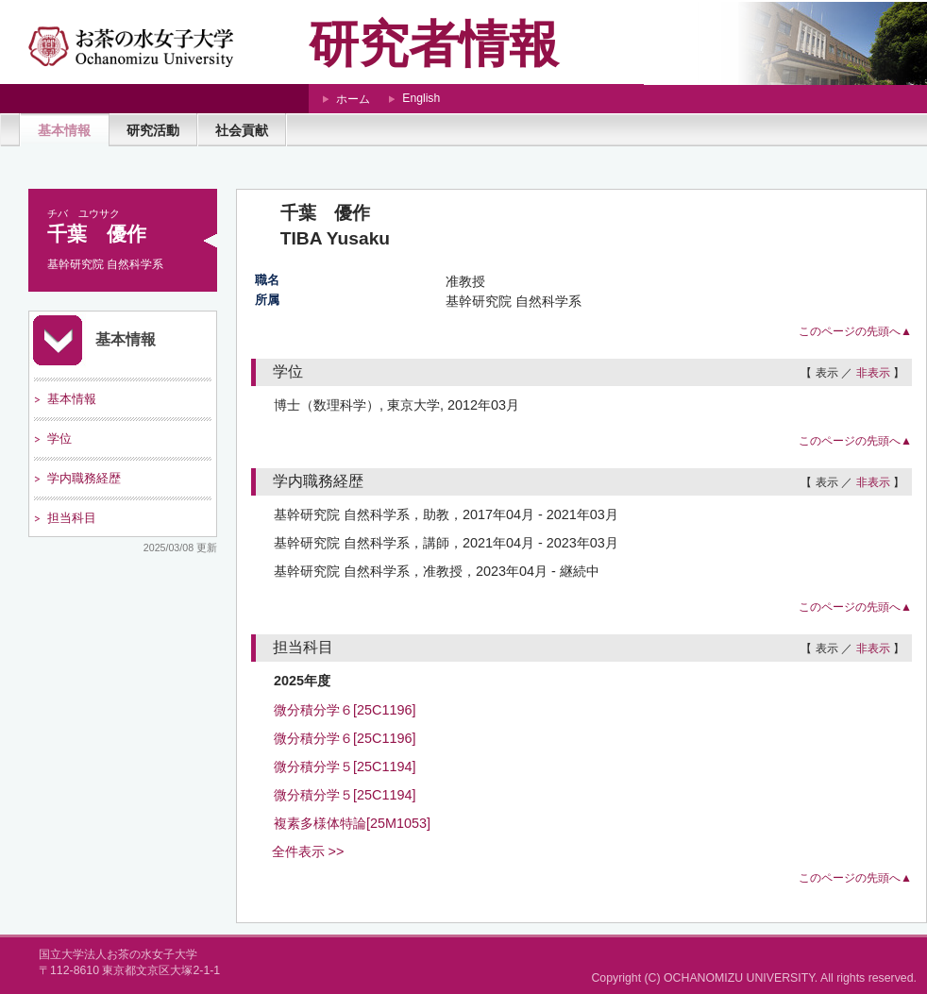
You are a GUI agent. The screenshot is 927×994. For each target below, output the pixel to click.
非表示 (873, 372)
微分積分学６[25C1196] (344, 709)
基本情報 (64, 130)
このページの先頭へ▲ (855, 331)
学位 (59, 438)
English (421, 98)
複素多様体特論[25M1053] (352, 823)
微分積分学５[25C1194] (344, 766)
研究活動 (152, 130)
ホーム (353, 99)
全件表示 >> (308, 851)
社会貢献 (241, 130)
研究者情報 (434, 44)
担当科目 (71, 518)
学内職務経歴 (84, 478)
